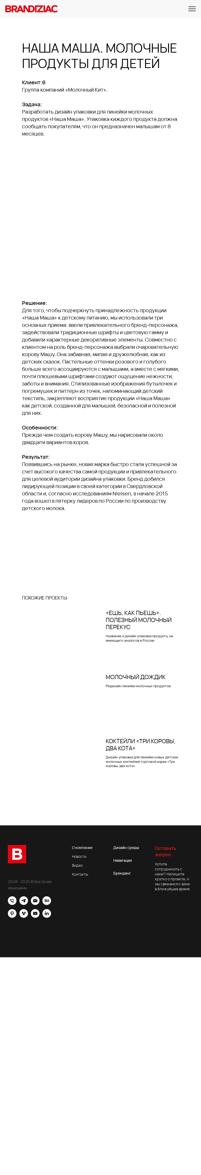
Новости (79, 856)
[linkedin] (46, 916)
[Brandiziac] (23, 903)
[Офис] (12, 903)
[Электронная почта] (35, 903)
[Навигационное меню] (192, 9)
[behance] (46, 903)
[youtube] (35, 916)
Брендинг (122, 873)
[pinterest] (12, 916)
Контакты (80, 874)
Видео (77, 865)
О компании (82, 847)
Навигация (122, 860)
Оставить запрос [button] (165, 851)
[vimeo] (23, 916)
